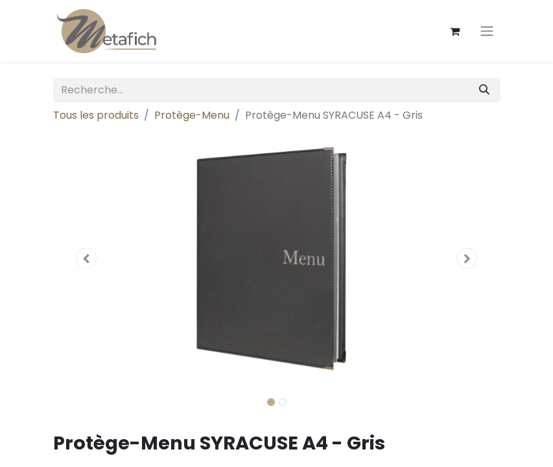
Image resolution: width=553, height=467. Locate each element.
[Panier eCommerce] (455, 31)
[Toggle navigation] (486, 31)
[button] (87, 258)
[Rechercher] (484, 90)
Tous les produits (96, 115)
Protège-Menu (191, 115)
